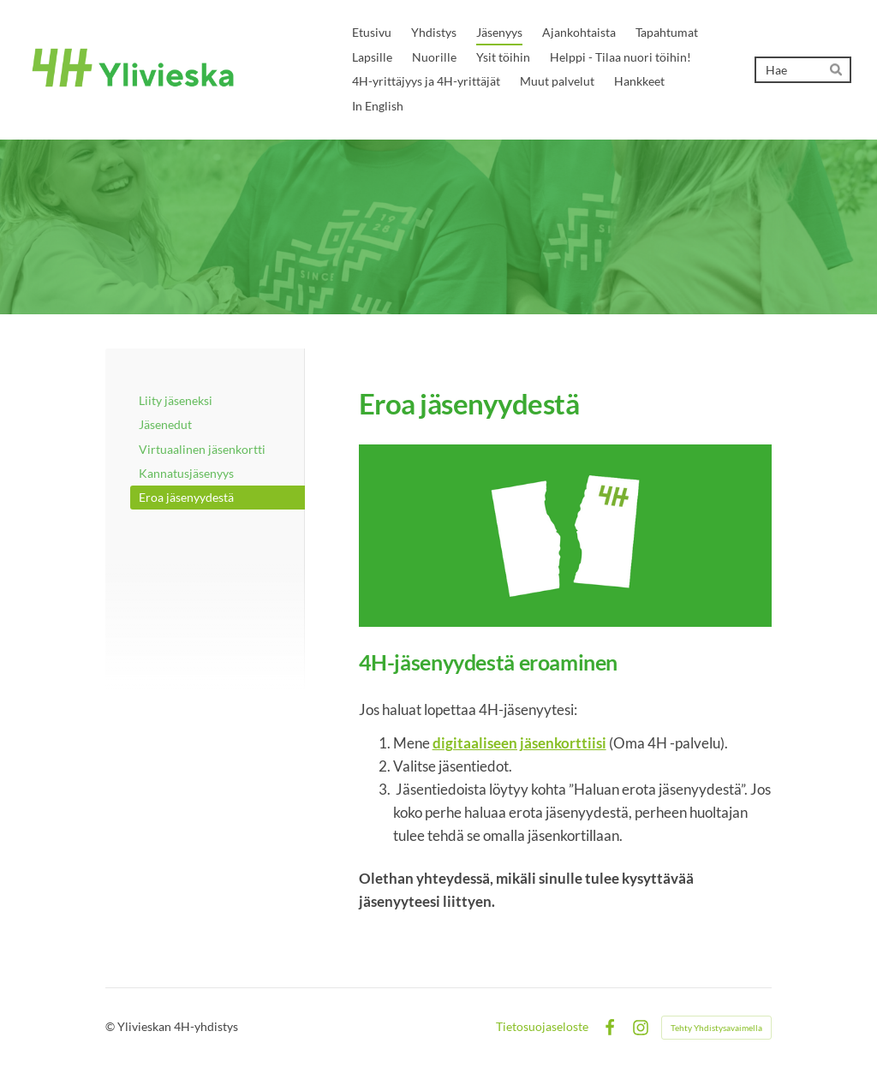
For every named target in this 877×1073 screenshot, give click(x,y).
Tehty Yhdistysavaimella (716, 1027)
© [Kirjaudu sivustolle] (111, 1026)
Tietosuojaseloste (542, 1027)
